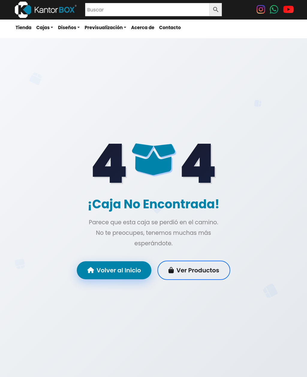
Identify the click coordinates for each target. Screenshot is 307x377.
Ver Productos (193, 270)
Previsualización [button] (104, 27)
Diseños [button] (67, 27)
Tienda (23, 27)
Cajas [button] (43, 27)
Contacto (170, 27)
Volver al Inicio (114, 270)
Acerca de (142, 27)
